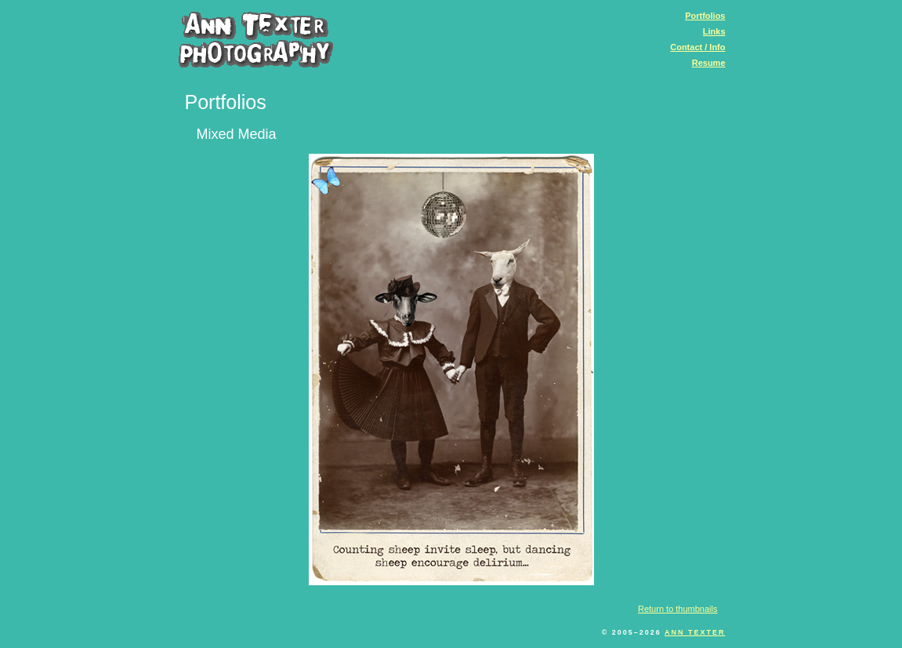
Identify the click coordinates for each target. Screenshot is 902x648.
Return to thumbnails (678, 608)
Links (714, 31)
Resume (709, 62)
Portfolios (705, 15)
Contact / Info (697, 47)
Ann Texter (695, 632)
